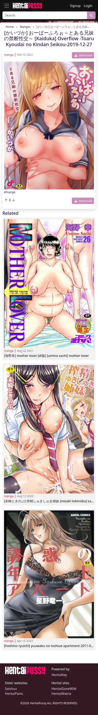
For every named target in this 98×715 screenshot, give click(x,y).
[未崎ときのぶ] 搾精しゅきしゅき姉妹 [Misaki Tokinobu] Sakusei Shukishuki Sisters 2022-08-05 (49, 501)
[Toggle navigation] (6, 5)
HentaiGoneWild (64, 688)
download (83, 55)
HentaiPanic (14, 693)
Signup (75, 5)
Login (88, 5)
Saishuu (11, 688)
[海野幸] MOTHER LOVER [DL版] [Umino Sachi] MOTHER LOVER (46, 356)
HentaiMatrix (61, 693)
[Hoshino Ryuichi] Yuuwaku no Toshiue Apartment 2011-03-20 (49, 646)
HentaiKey (59, 675)
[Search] (44, 15)
